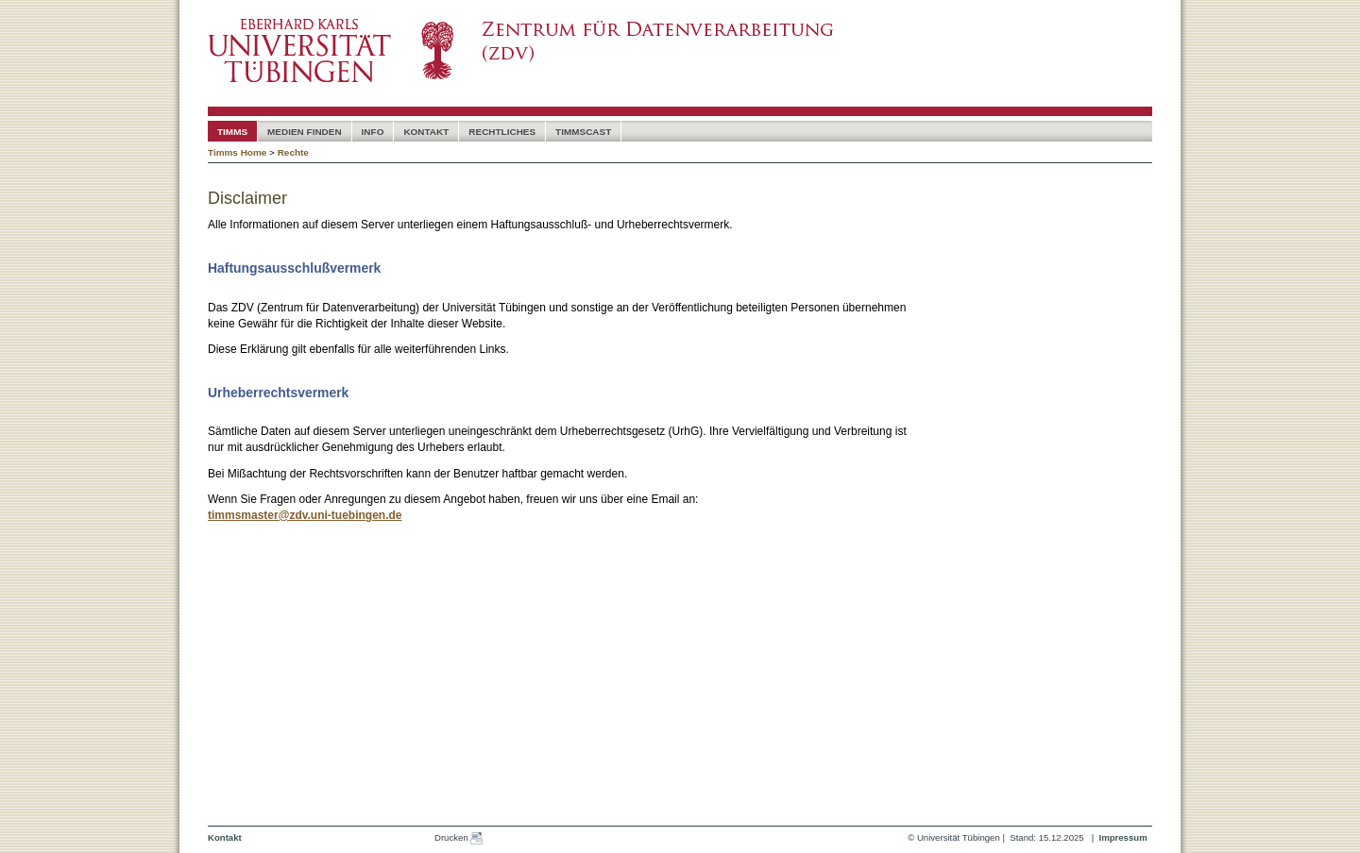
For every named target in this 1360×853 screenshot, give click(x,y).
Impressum (1122, 837)
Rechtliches (502, 131)
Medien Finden (304, 131)
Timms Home (237, 152)
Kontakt (426, 131)
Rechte (293, 152)
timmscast (583, 131)
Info (373, 131)
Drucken (458, 838)
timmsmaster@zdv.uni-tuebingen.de (305, 515)
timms (232, 131)
